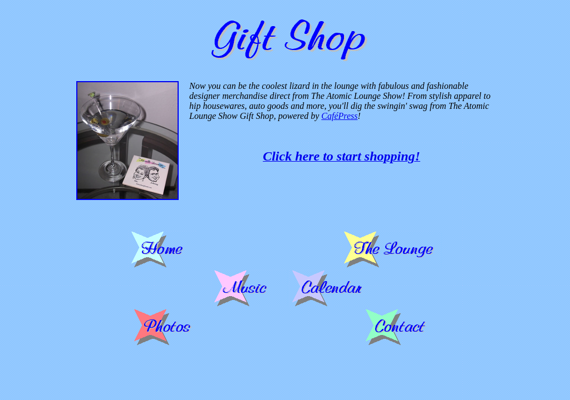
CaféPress (339, 116)
